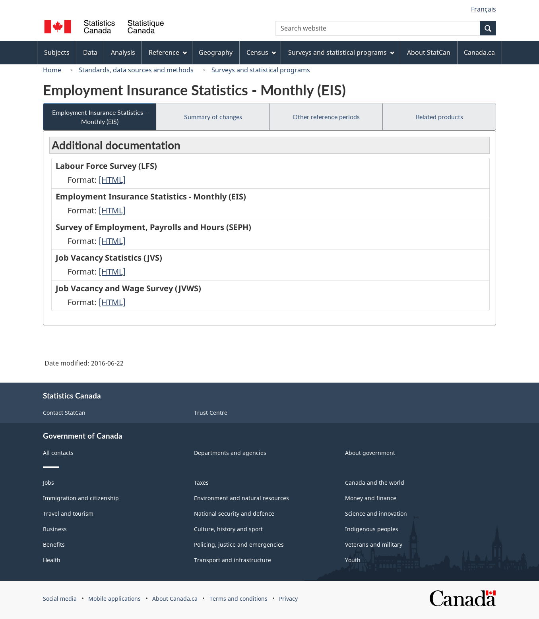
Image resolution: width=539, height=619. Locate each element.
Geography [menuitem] (216, 52)
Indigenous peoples (371, 529)
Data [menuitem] (90, 52)
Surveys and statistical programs (260, 70)
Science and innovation (376, 513)
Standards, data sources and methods (136, 70)
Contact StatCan (64, 412)
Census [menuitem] (261, 52)
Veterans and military (373, 544)
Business (55, 529)
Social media (60, 598)
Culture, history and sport (228, 529)
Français (483, 9)
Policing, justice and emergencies (239, 544)
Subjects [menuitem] (57, 52)
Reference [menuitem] (168, 52)
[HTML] (112, 179)
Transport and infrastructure (232, 560)
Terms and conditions (238, 598)
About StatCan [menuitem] (428, 52)
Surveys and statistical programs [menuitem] (341, 52)
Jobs (48, 482)
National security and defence (234, 513)
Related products (439, 116)
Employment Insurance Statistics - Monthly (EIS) (99, 116)
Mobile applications (114, 598)
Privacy (288, 598)
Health (51, 560)
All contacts (58, 453)
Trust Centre (210, 412)
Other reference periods (326, 116)
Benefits (54, 544)
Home (52, 70)
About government (370, 453)
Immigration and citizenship (81, 498)
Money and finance (370, 498)
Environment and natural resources (241, 498)
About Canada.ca (175, 598)
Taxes (201, 482)
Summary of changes (213, 116)
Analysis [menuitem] (123, 52)
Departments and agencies (230, 453)
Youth (353, 560)
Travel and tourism (68, 513)
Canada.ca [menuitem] (479, 52)
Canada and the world (374, 482)
